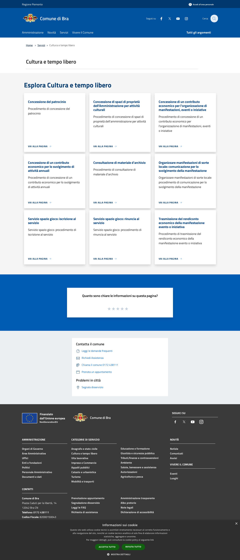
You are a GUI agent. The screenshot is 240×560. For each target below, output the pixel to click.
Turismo (76, 477)
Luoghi (174, 478)
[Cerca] (214, 19)
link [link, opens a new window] (152, 539)
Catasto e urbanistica (83, 472)
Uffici (25, 458)
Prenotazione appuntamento (87, 498)
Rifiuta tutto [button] (133, 546)
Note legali (127, 507)
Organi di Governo (32, 449)
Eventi (173, 474)
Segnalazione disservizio (85, 503)
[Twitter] (167, 18)
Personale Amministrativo (37, 472)
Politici (26, 467)
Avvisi (173, 458)
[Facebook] (159, 18)
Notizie (174, 449)
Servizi (41, 45)
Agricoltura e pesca (132, 477)
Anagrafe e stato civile (84, 449)
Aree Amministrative (34, 453)
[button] (120, 554)
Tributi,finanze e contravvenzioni (139, 458)
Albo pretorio (128, 503)
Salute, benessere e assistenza (138, 467)
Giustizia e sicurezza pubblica (137, 453)
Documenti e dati (32, 477)
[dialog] (120, 540)
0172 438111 (41, 512)
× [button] (236, 523)
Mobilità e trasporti (82, 481)
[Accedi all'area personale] (201, 4)
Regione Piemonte (32, 4)
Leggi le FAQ (78, 507)
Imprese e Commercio (83, 463)
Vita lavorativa (79, 458)
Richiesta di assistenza (84, 512)
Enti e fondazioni (32, 463)
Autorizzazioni (129, 472)
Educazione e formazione (135, 449)
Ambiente (126, 463)
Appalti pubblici (80, 467)
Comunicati (176, 453)
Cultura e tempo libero (84, 453)
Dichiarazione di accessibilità (137, 512)
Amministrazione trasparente (138, 498)
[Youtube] (176, 18)
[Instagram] (184, 18)
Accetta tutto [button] (107, 546)
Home (29, 45)
